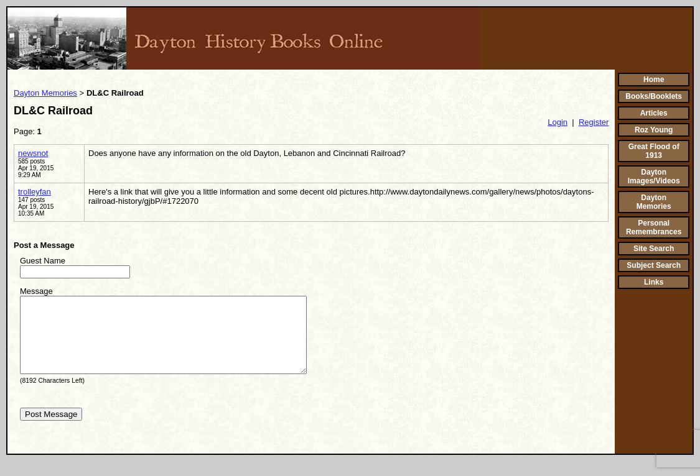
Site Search (653, 248)
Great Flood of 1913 (653, 151)
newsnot (33, 153)
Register (594, 122)
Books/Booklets (653, 96)
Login (557, 122)
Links (653, 282)
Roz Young (654, 130)
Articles (654, 113)
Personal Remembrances (653, 227)
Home (653, 79)
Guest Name (42, 260)
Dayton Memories (45, 93)
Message (36, 291)
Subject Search (654, 265)
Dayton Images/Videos (654, 176)
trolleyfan (34, 191)
